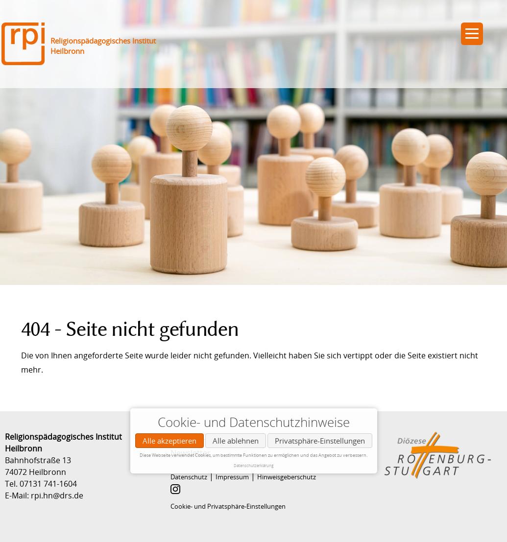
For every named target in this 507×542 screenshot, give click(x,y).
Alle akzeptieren (169, 441)
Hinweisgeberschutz (286, 476)
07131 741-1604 (48, 483)
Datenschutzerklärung (253, 465)
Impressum (232, 476)
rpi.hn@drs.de (57, 495)
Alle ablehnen (236, 441)
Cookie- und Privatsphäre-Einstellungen (228, 506)
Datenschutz (188, 476)
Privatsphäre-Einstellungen (320, 441)
